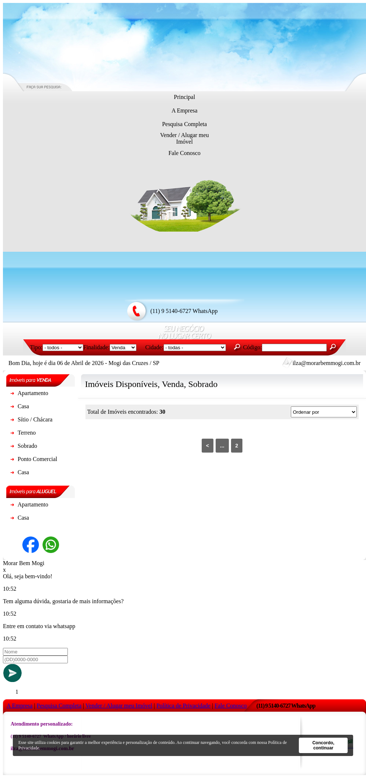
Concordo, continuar (323, 745)
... (222, 446)
